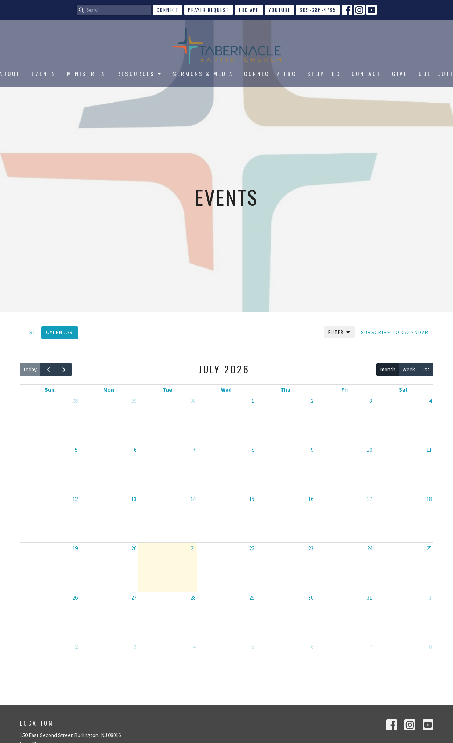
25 (429, 548)
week (409, 369)
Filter (339, 332)
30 (192, 400)
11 (429, 449)
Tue (167, 389)
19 (75, 548)
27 (133, 597)
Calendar (59, 332)
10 (369, 449)
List (30, 332)
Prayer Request (208, 9)
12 (75, 499)
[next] (64, 369)
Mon (108, 389)
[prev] (48, 369)
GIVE (400, 74)
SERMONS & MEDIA (203, 74)
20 (133, 548)
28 (75, 400)
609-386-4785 (318, 9)
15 (251, 499)
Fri (344, 389)
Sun (49, 389)
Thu (285, 389)
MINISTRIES (86, 74)
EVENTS (44, 74)
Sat (403, 389)
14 (192, 499)
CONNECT (168, 9)
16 (310, 499)
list (426, 369)
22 (251, 548)
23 (310, 548)
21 (192, 548)
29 (133, 400)
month (387, 369)
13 (133, 499)
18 (429, 499)
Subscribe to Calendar (395, 332)
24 (369, 548)
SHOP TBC (324, 74)
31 (369, 597)
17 (369, 499)
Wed (226, 389)
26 (75, 597)
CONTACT (366, 74)
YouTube (279, 9)
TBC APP (248, 9)
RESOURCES (139, 74)
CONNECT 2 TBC (270, 74)
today (30, 369)
